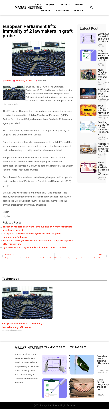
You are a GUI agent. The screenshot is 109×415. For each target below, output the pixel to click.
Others (78, 10)
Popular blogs (78, 347)
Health (100, 137)
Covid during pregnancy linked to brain (103, 383)
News (100, 44)
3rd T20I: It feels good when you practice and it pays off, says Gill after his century (38, 242)
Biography (51, 4)
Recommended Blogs (53, 347)
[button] (91, 7)
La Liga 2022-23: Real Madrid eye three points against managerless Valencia (32, 235)
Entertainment (62, 10)
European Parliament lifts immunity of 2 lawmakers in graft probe (24, 325)
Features (79, 4)
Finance (101, 177)
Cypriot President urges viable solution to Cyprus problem (34, 247)
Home (38, 4)
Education (45, 10)
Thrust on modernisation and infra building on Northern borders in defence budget (37, 228)
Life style (102, 154)
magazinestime (22, 7)
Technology (103, 82)
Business (65, 4)
